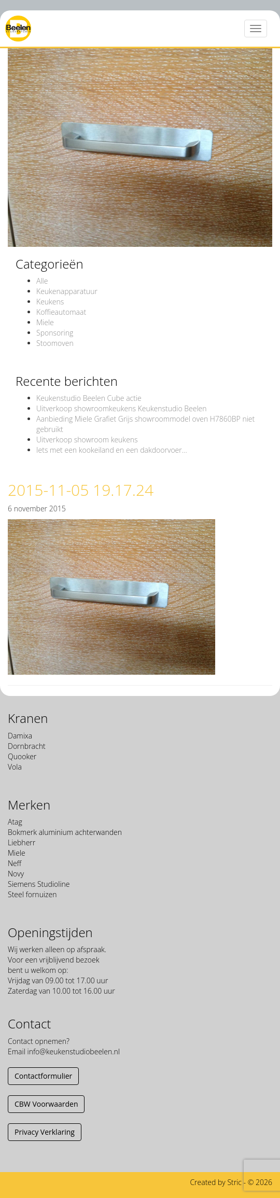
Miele (45, 322)
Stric (234, 1182)
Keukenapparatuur (66, 291)
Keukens (50, 302)
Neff (14, 863)
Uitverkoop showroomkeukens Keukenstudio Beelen (121, 408)
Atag (15, 822)
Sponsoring (54, 333)
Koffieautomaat (61, 312)
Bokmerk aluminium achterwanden (65, 832)
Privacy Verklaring (45, 1132)
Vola (15, 767)
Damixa (20, 736)
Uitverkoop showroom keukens (87, 439)
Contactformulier (43, 1076)
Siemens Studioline (39, 884)
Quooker (22, 756)
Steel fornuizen (32, 894)
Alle (42, 281)
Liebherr (21, 842)
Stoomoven (55, 343)
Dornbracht (27, 746)
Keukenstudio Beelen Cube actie (89, 398)
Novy (16, 874)
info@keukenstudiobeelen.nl (73, 1051)
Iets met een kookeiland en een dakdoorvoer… (111, 450)
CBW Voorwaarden (46, 1104)
